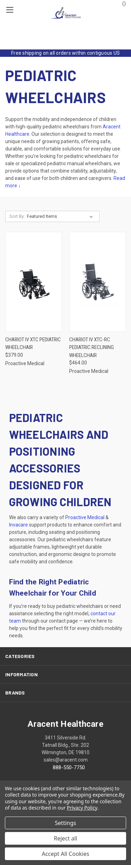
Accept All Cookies (65, 854)
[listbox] (61, 216)
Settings (65, 823)
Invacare (18, 525)
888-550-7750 (69, 767)
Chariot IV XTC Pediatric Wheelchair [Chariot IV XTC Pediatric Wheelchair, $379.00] (33, 343)
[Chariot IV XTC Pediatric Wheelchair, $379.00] (33, 281)
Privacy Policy (82, 807)
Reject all (65, 838)
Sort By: (17, 216)
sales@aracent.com (66, 760)
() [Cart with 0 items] (121, 6)
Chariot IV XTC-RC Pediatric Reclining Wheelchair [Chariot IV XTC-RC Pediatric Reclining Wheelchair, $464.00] (91, 347)
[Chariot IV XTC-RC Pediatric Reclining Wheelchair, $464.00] (97, 281)
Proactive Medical (84, 517)
